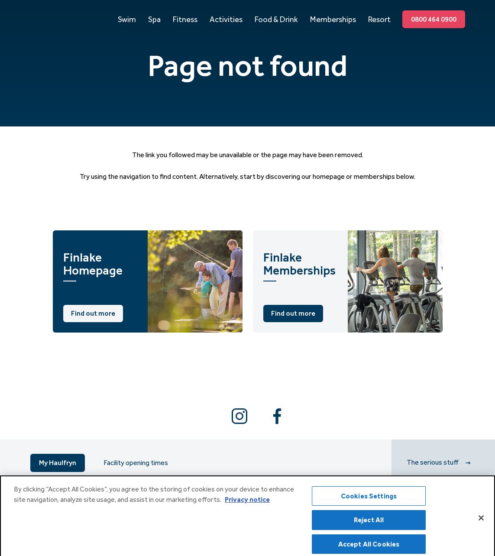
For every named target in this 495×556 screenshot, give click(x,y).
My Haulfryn (57, 463)
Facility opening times (136, 462)
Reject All (369, 523)
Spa (154, 19)
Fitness (185, 19)
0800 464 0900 (433, 19)
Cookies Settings (369, 499)
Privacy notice (247, 503)
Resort (379, 19)
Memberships (333, 19)
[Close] (481, 521)
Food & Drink (276, 19)
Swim (127, 19)
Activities (226, 19)
